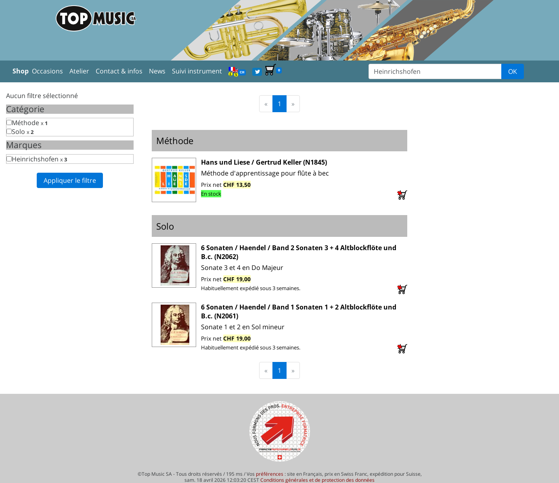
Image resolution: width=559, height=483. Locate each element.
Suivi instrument (197, 71)
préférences (269, 474)
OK (512, 71)
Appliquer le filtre (70, 180)
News (157, 71)
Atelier (79, 71)
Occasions (47, 71)
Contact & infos (119, 71)
